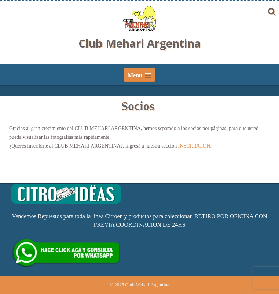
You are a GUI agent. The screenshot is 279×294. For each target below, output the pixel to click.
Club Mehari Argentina (139, 43)
